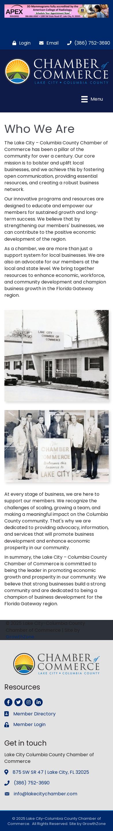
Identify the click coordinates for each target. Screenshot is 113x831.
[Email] (47, 43)
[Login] (20, 43)
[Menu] (92, 99)
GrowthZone (20, 636)
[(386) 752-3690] (87, 43)
